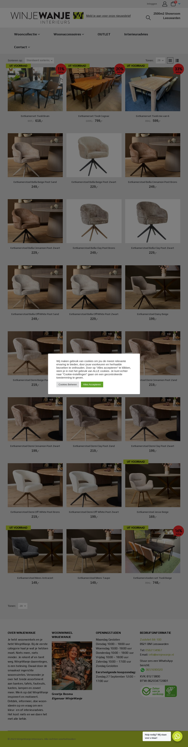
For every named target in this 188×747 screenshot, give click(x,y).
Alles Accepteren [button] (92, 384)
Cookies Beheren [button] (68, 384)
